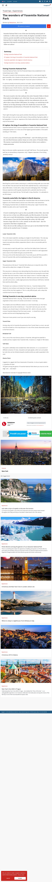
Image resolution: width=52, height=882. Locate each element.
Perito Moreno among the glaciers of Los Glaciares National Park (22, 547)
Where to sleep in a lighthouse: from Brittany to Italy (18, 621)
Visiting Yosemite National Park (13, 54)
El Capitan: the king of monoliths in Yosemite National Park (20, 57)
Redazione (12, 22)
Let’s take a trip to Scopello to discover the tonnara (17, 508)
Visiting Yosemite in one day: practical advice (17, 63)
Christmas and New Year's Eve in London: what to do (18, 587)
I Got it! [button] (8, 878)
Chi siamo (9, 1)
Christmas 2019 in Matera (10, 655)
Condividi (24, 26)
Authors (15, 1)
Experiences (5, 505)
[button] (4, 2)
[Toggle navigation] (2, 5)
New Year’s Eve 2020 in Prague (11, 689)
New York (5, 471)
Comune (4, 468)
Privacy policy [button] (21, 874)
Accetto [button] (20, 878)
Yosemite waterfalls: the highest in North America (18, 60)
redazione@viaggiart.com (40, 425)
